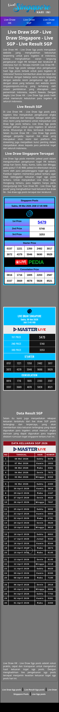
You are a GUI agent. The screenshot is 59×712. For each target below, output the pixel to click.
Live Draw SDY (49, 21)
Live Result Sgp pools (34, 690)
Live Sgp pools (39, 694)
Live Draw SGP (29, 21)
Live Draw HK (9, 21)
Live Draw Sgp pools (11, 690)
